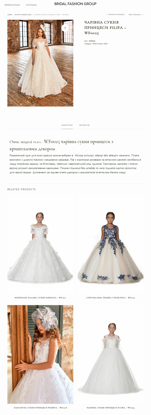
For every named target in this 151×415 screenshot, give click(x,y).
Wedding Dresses (12, 5)
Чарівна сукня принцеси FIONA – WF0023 (110, 408)
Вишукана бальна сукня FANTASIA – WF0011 (40, 298)
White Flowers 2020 (23, 14)
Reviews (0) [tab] (84, 125)
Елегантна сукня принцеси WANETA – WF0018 (40, 408)
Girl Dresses (31, 5)
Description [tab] (67, 125)
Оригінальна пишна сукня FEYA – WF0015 (110, 298)
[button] (65, 28)
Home (9, 14)
